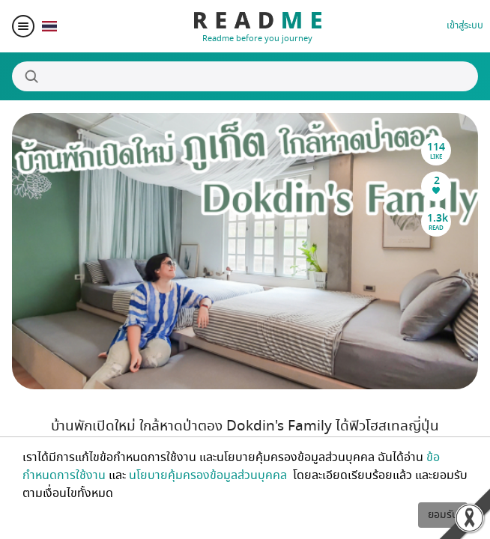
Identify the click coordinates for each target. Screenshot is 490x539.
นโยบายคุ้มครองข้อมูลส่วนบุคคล (209, 475)
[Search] (245, 76)
